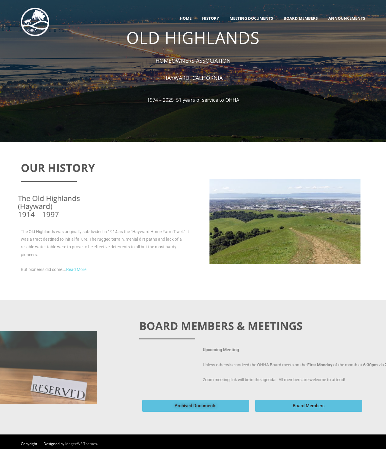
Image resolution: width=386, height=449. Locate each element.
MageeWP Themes (81, 443)
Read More (76, 269)
